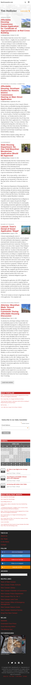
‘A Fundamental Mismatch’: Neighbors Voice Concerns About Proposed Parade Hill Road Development (14, 508)
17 (23, 456)
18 (28, 456)
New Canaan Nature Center (10, 607)
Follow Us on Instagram (12, 563)
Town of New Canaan (8, 582)
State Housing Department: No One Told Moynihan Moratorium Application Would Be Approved (10, 150)
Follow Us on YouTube (12, 560)
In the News (5, 542)
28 (11, 463)
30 (7, 449)
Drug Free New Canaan (9, 613)
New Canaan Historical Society (11, 610)
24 (23, 460)
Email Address (15, 425)
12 (2, 456)
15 (15, 456)
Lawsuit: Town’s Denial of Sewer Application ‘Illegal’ (10, 229)
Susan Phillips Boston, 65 (6, 501)
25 (28, 460)
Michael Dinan (6, 35)
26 (2, 463)
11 (28, 452)
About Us (4, 536)
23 (19, 460)
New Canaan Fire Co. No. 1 (10, 596)
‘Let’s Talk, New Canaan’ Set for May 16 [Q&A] (11, 407)
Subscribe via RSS (12, 567)
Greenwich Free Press (8, 623)
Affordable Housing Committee (13, 84)
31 (11, 449)
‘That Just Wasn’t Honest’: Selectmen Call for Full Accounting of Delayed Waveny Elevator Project (15, 402)
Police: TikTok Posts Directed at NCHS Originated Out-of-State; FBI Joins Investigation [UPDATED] (15, 396)
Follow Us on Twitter (12, 556)
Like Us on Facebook (12, 552)
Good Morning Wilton (8, 626)
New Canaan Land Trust (9, 599)
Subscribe (25, 11)
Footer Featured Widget (10, 302)
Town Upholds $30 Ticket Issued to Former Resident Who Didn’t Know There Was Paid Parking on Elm (15, 525)
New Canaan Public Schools (11, 585)
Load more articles (7, 382)
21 (11, 460)
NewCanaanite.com (7, 2)
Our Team (4, 539)
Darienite (4, 620)
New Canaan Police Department (12, 593)
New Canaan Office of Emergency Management (12, 603)
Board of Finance (7, 224)
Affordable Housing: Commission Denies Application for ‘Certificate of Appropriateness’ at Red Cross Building (15, 26)
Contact (3, 545)
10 (23, 452)
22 (15, 460)
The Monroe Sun (6, 629)
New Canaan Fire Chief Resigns (8, 497)
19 (2, 460)
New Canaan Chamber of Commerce (14, 590)
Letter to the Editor (5, 522)
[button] (25, 2)
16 (19, 456)
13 (7, 456)
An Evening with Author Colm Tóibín (17, 484)
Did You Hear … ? (5, 405)
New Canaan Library (8, 588)
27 (7, 463)
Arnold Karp (5, 17)
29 (2, 449)
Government (5, 142)
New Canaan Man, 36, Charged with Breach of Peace (12, 399)
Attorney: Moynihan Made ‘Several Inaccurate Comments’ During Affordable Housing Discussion (10, 310)
